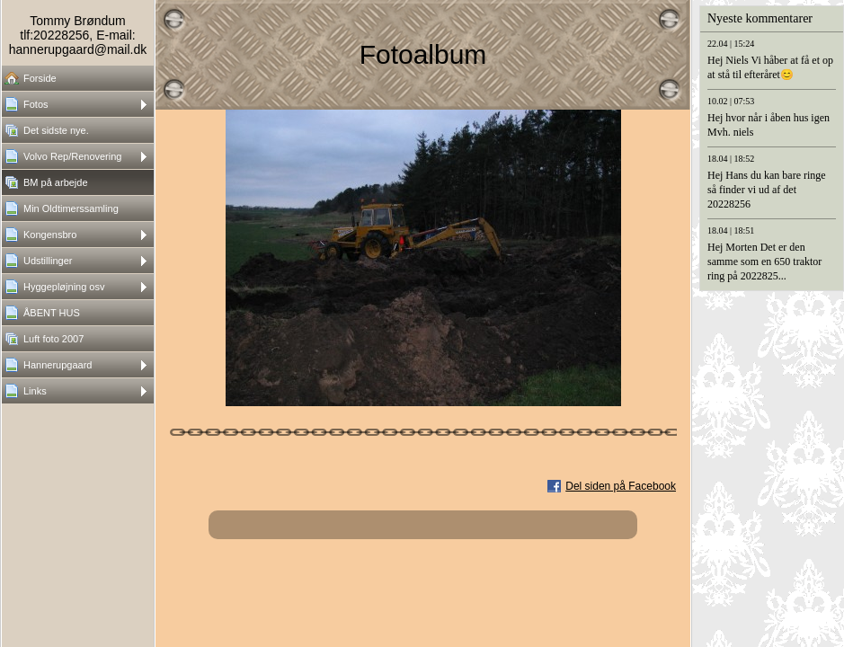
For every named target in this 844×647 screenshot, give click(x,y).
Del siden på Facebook (620, 486)
